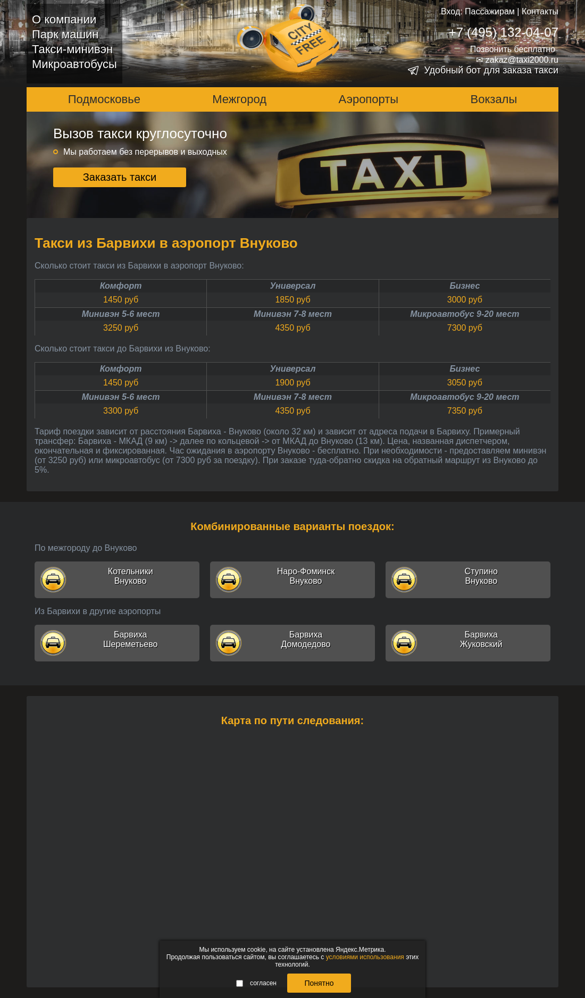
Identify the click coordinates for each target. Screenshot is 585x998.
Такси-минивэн (72, 49)
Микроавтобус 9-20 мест (464, 313)
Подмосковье (104, 99)
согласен (256, 983)
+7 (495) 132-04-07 (503, 32)
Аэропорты (369, 99)
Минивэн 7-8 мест (293, 313)
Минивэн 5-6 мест (121, 313)
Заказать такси (120, 177)
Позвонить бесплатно (512, 49)
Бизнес (464, 285)
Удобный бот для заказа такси (491, 70)
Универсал (293, 285)
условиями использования (365, 957)
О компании (64, 19)
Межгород (239, 99)
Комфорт (121, 285)
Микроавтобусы (74, 64)
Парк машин (65, 34)
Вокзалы (494, 99)
